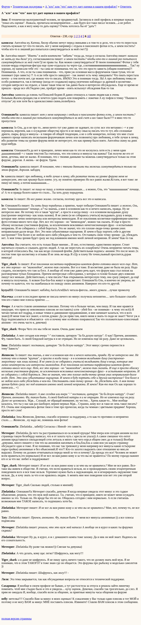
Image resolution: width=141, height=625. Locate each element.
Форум (5, 6)
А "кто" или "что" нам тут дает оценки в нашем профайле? (81, 6)
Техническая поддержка (27, 6)
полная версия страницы (16, 618)
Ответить (125, 6)
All (89, 36)
